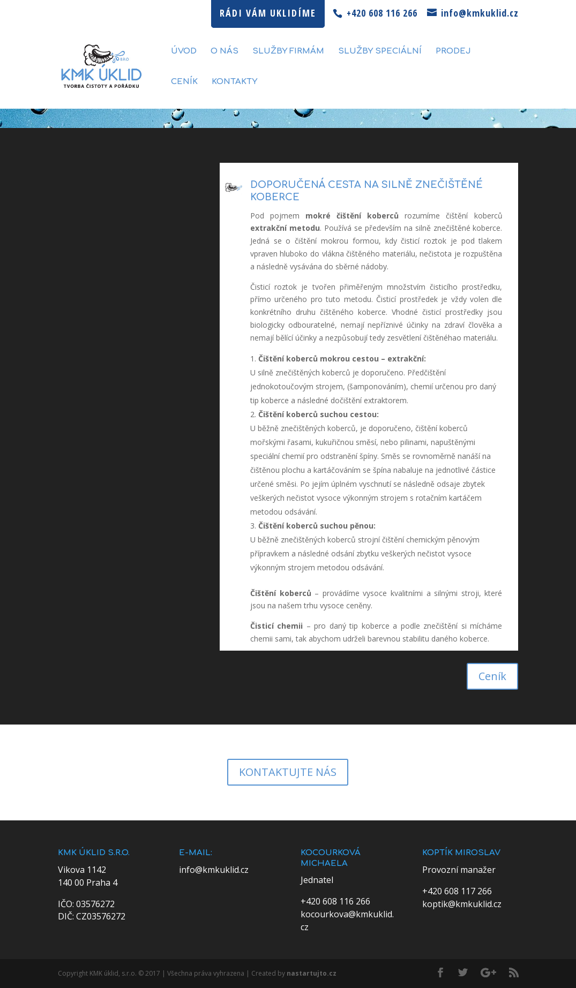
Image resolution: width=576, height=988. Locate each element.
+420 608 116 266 (335, 901)
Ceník (184, 82)
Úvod (184, 52)
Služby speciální (380, 52)
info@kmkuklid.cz (214, 870)
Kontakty (234, 82)
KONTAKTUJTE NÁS (287, 772)
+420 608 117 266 (457, 891)
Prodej (453, 52)
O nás (224, 52)
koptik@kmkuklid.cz (462, 904)
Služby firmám (288, 52)
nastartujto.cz (311, 973)
